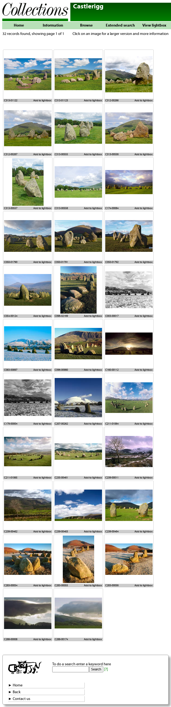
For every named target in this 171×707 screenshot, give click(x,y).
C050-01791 (61, 262)
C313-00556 (112, 154)
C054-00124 (10, 316)
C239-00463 (61, 531)
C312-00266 (112, 100)
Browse (86, 25)
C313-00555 (61, 154)
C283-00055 (61, 585)
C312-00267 (10, 154)
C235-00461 (61, 477)
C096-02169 (61, 316)
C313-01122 (10, 100)
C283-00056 (112, 585)
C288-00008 (10, 639)
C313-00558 (61, 208)
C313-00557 (10, 208)
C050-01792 (112, 262)
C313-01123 (61, 100)
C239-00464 (112, 531)
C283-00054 (10, 585)
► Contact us (19, 699)
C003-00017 (112, 316)
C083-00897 (10, 370)
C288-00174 (61, 639)
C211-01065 (10, 477)
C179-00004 (10, 423)
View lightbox (154, 25)
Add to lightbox (42, 100)
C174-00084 (112, 208)
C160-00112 (112, 370)
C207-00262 (61, 423)
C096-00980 (61, 370)
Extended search (120, 25)
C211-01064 (112, 423)
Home (19, 25)
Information (53, 25)
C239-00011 (112, 477)
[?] (106, 669)
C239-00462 (10, 531)
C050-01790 (10, 262)
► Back (14, 692)
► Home (15, 685)
